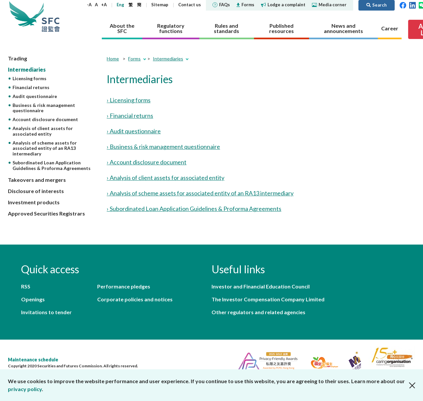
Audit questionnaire (35, 96)
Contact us (189, 4)
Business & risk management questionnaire (44, 108)
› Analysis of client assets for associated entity (165, 177)
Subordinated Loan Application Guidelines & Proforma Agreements (52, 165)
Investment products (34, 202)
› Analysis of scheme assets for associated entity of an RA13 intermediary (200, 193)
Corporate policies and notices (135, 299)
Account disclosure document (45, 119)
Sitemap (159, 4)
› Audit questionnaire (134, 131)
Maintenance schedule (33, 359)
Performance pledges (123, 286)
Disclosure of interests (36, 191)
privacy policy (25, 389)
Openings (33, 299)
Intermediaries (27, 69)
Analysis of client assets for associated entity (43, 131)
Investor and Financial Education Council (261, 286)
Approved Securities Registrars (46, 213)
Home (113, 58)
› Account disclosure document (146, 162)
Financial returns (31, 87)
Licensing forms (29, 78)
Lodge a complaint (283, 4)
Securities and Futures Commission (51, 16)
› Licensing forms (129, 100)
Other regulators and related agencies (258, 312)
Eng (120, 4)
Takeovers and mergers (37, 180)
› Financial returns (130, 115)
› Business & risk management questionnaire (163, 146)
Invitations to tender (46, 312)
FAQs (221, 4)
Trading (17, 58)
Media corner (329, 4)
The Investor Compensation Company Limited (268, 299)
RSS (25, 286)
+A (104, 4)
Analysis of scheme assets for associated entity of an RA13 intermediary (45, 148)
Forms (245, 4)
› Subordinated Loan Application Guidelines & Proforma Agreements (194, 208)
